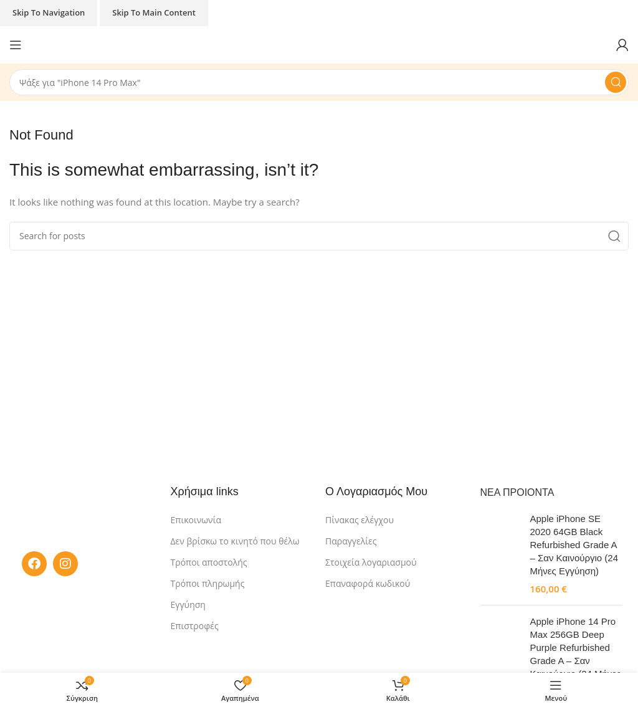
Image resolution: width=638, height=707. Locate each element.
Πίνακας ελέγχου (359, 520)
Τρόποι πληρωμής (208, 583)
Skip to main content (154, 12)
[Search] (319, 82)
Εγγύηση (188, 604)
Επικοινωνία (196, 520)
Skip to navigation (48, 12)
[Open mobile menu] (15, 44)
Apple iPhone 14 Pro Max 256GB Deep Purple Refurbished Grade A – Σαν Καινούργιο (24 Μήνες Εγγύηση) (575, 654)
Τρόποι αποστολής (209, 562)
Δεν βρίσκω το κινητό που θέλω (235, 541)
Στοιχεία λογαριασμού (371, 562)
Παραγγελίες (350, 541)
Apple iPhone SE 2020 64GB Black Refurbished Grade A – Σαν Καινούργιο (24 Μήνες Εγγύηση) (574, 544)
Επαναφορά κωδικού (367, 583)
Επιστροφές (195, 626)
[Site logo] (319, 43)
